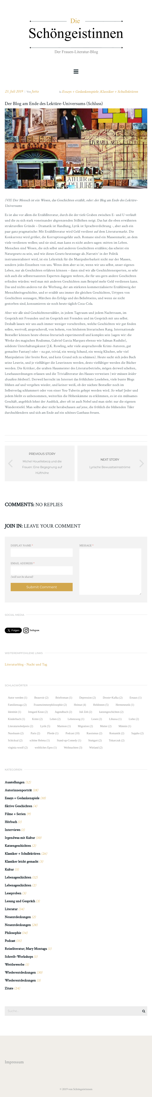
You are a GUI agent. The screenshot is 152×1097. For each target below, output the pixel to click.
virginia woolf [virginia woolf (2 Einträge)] (18, 747)
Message (86, 545)
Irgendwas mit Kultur (20, 837)
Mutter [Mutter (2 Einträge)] (105, 726)
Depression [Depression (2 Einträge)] (87, 697)
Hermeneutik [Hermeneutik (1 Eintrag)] (125, 704)
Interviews (12, 830)
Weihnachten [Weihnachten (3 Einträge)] (73, 747)
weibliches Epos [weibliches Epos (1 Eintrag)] (46, 747)
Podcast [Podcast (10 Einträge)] (72, 733)
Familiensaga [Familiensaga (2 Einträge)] (17, 704)
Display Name (22, 545)
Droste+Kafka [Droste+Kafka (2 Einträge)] (113, 697)
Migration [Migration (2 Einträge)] (85, 726)
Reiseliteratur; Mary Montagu (26, 948)
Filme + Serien (15, 814)
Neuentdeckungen (18, 917)
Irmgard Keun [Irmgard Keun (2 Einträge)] (38, 711)
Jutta (35, 91)
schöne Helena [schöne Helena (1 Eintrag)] (39, 740)
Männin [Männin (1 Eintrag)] (125, 726)
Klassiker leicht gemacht (21, 861)
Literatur (11, 909)
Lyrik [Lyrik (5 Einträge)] (45, 726)
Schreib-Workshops (19, 956)
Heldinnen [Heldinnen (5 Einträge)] (100, 704)
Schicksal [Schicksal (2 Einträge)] (15, 740)
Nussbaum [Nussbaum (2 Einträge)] (16, 733)
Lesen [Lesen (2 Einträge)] (96, 719)
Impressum (14, 1062)
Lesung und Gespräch (20, 901)
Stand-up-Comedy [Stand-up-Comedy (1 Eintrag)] (69, 740)
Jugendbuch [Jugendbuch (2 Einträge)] (63, 711)
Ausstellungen (15, 782)
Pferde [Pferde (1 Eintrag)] (52, 733)
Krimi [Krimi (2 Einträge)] (37, 719)
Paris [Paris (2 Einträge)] (35, 733)
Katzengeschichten (18, 845)
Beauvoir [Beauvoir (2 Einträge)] (41, 697)
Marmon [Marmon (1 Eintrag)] (64, 726)
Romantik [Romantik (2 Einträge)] (116, 733)
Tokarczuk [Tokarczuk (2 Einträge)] (116, 740)
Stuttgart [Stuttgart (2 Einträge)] (95, 740)
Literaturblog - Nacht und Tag (26, 664)
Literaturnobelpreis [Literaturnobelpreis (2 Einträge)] (20, 726)
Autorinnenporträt (18, 790)
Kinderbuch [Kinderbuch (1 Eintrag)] (16, 719)
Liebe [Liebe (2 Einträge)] (134, 719)
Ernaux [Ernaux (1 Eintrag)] (136, 697)
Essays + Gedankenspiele (80, 91)
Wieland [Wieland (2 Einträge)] (96, 747)
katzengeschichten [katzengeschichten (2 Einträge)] (111, 711)
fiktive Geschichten (18, 806)
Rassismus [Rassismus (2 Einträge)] (94, 733)
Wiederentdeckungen (20, 972)
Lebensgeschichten (18, 877)
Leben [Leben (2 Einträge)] (55, 719)
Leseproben (13, 893)
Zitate (9, 988)
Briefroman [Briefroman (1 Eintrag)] (63, 697)
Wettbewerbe (14, 964)
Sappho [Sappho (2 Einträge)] (137, 733)
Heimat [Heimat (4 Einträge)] (80, 704)
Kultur (9, 869)
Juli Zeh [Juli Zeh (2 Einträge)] (85, 711)
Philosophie (13, 933)
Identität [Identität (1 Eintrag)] (14, 711)
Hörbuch (11, 822)
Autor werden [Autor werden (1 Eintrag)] (17, 697)
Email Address (23, 563)
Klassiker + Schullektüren (119, 91)
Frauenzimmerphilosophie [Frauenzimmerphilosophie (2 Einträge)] (50, 704)
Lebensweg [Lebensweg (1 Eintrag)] (76, 719)
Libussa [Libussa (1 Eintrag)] (115, 719)
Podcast (10, 941)
